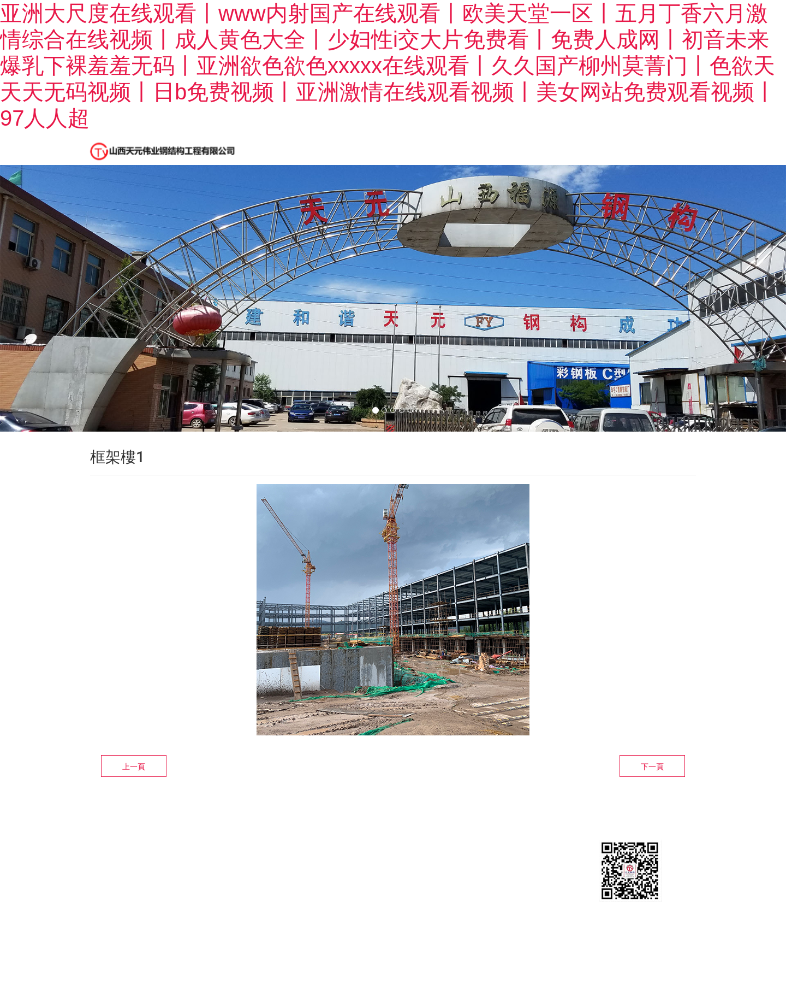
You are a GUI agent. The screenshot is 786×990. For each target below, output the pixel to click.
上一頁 (133, 779)
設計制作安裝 (539, 149)
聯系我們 (615, 149)
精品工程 (462, 149)
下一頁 (652, 779)
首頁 (268, 149)
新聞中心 (394, 149)
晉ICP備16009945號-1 (137, 915)
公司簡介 (326, 149)
